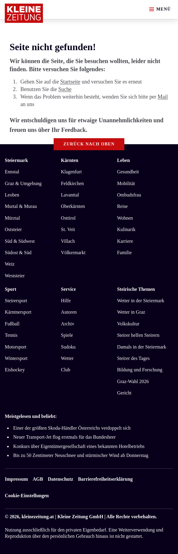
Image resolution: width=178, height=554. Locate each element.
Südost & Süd (18, 252)
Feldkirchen (72, 183)
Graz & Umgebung (23, 183)
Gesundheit (128, 171)
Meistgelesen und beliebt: (31, 416)
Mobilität (126, 183)
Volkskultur (128, 323)
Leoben (12, 194)
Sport (10, 289)
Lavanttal (70, 194)
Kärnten (69, 160)
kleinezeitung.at (38, 516)
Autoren (68, 312)
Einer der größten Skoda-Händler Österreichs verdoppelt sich (72, 428)
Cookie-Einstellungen (27, 495)
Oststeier (13, 229)
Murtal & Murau (21, 206)
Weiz (9, 263)
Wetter (67, 358)
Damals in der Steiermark (141, 346)
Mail (163, 97)
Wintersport (16, 358)
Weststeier (15, 275)
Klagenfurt (71, 171)
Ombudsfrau (129, 194)
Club (65, 369)
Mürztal (12, 218)
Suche (64, 89)
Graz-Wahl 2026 (133, 381)
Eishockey (15, 369)
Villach (68, 241)
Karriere (125, 241)
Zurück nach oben (89, 144)
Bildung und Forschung (139, 369)
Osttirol (68, 218)
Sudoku (68, 346)
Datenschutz (60, 479)
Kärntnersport (18, 312)
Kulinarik (126, 229)
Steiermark (16, 160)
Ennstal (12, 171)
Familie (124, 252)
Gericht (124, 392)
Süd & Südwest (20, 241)
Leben (123, 160)
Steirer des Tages (133, 358)
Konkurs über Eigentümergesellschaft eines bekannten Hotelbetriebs (78, 446)
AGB (38, 479)
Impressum (16, 479)
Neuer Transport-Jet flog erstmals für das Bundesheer (64, 437)
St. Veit (68, 229)
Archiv (67, 323)
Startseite (70, 82)
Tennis (11, 335)
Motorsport (15, 346)
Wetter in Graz (131, 312)
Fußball (12, 323)
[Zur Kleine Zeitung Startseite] (24, 13)
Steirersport (16, 300)
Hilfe (66, 300)
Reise (122, 206)
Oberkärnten (73, 206)
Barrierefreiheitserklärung (105, 479)
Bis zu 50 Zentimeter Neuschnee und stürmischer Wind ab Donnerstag (80, 455)
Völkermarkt (73, 252)
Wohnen (125, 218)
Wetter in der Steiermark (140, 300)
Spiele (67, 335)
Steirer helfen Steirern (138, 335)
